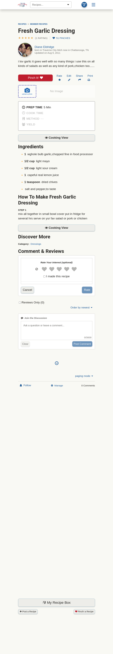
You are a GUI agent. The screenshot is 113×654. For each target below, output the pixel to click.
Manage (57, 385)
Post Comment (82, 343)
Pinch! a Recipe (84, 611)
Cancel (27, 289)
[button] (33, 38)
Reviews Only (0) (33, 302)
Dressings (35, 244)
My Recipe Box (56, 603)
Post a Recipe (28, 611)
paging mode (84, 376)
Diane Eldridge (44, 47)
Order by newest (81, 307)
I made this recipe (58, 276)
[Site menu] (93, 5)
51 (61, 38)
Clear (25, 343)
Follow (25, 385)
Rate (87, 289)
